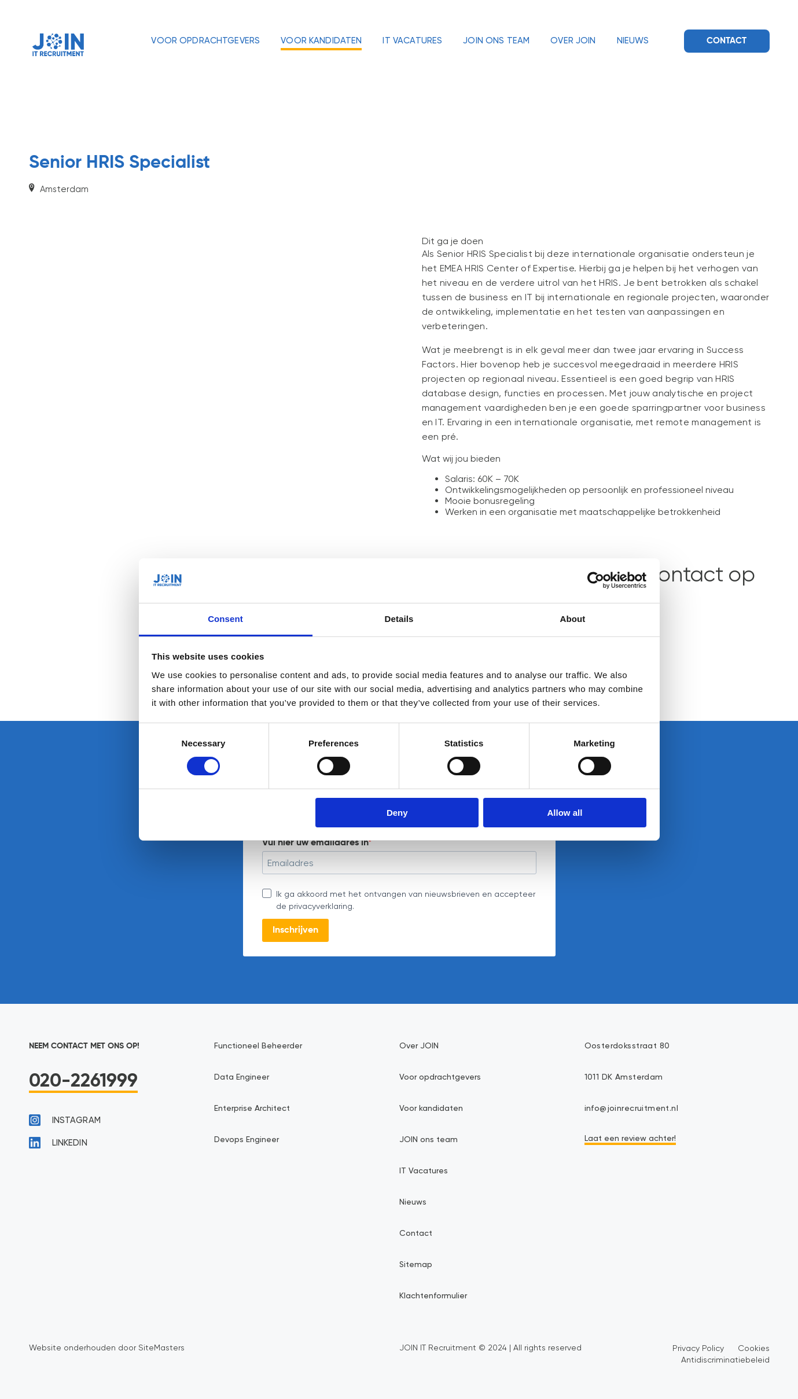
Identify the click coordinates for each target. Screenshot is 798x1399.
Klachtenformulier (433, 1296)
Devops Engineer (246, 1140)
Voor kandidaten (321, 40)
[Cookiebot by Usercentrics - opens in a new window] (595, 580)
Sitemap (415, 1265)
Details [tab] (399, 619)
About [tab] (573, 619)
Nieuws (633, 40)
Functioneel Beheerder (258, 1046)
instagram (65, 1120)
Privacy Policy (698, 1348)
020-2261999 (83, 1081)
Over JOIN (572, 40)
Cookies (754, 1348)
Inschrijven (295, 930)
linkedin (58, 1142)
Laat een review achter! (630, 1139)
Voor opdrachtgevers (205, 40)
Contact (726, 40)
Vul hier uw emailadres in (315, 843)
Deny (397, 813)
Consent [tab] (225, 619)
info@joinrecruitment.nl (631, 1109)
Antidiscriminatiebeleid (725, 1359)
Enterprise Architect (252, 1109)
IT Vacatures (412, 40)
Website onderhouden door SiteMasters (107, 1347)
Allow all (565, 813)
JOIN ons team (496, 40)
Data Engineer (241, 1077)
